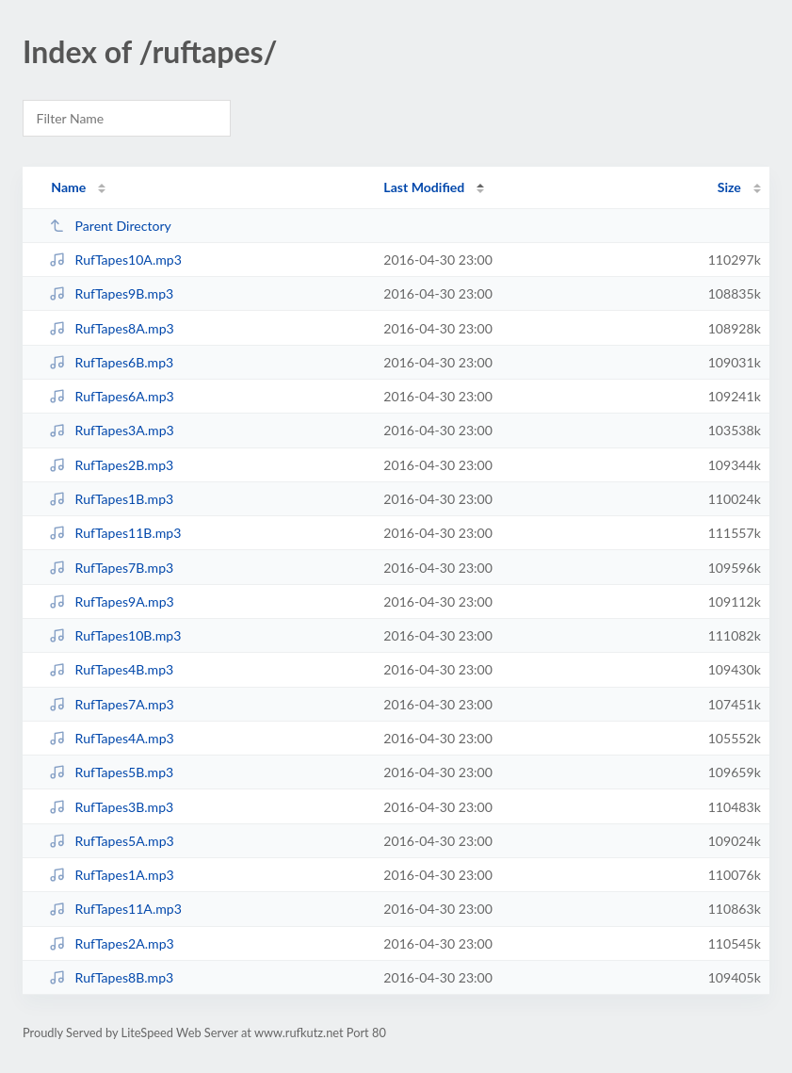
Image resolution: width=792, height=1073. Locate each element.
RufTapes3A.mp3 (111, 430)
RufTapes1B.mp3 (111, 499)
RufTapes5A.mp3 (111, 841)
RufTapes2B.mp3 (111, 465)
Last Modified (423, 187)
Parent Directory (110, 226)
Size (729, 187)
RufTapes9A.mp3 (111, 601)
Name (68, 187)
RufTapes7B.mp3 (111, 568)
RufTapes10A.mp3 (115, 260)
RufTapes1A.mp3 (111, 875)
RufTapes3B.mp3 (111, 807)
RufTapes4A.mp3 (111, 738)
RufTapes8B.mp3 (111, 977)
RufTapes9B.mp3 (111, 293)
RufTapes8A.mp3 (111, 328)
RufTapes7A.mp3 (111, 704)
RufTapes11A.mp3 (115, 909)
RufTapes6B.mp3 (111, 362)
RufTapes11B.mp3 (115, 533)
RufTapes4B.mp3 (111, 669)
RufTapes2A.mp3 (111, 943)
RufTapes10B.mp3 (115, 635)
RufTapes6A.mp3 (111, 396)
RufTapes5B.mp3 (111, 772)
